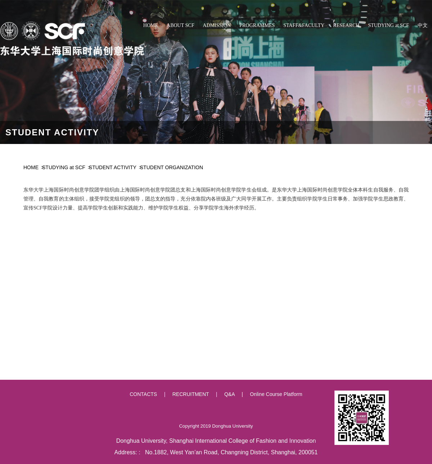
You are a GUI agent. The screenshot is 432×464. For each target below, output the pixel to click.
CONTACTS (143, 394)
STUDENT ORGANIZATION (171, 167)
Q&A (229, 394)
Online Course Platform (276, 394)
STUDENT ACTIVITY (112, 167)
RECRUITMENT (190, 394)
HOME (31, 167)
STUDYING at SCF (63, 167)
